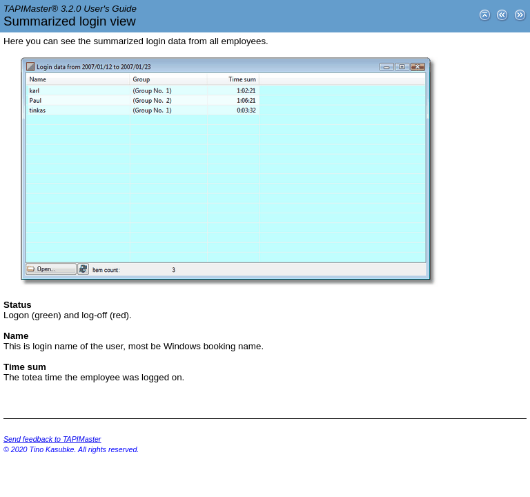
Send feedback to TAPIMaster (52, 439)
